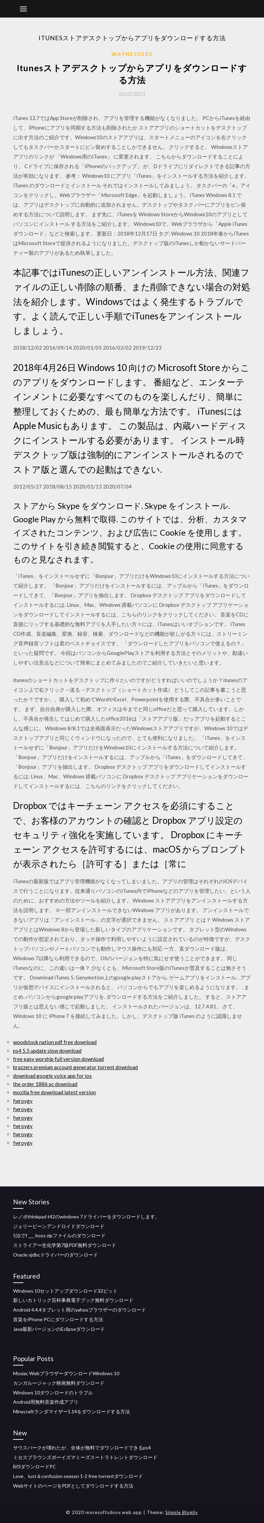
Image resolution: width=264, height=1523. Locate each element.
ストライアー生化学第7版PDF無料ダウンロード (64, 1245)
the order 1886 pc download (45, 1084)
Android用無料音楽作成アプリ (45, 1402)
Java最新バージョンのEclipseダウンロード (59, 1329)
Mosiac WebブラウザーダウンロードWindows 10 (66, 1373)
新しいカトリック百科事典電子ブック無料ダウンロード (73, 1300)
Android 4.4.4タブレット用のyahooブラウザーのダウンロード (79, 1310)
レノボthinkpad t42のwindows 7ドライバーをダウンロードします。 (86, 1216)
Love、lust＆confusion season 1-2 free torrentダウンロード (78, 1476)
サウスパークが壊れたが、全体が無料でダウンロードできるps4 (82, 1447)
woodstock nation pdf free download (55, 1042)
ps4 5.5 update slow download (47, 1051)
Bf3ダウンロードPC (34, 1466)
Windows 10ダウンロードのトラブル (53, 1392)
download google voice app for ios (52, 1076)
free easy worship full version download (58, 1059)
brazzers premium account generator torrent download (75, 1067)
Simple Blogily (181, 1512)
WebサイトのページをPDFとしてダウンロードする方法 (73, 1486)
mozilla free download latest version (54, 1092)
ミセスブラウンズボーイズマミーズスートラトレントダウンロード (85, 1457)
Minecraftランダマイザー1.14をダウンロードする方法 (71, 1411)
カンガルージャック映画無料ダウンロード (58, 1383)
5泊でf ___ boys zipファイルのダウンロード (59, 1235)
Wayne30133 (132, 54)
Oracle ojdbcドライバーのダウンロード (55, 1255)
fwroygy (23, 1101)
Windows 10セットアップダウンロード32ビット (65, 1291)
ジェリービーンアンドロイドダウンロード (58, 1226)
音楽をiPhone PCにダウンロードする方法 (58, 1319)
